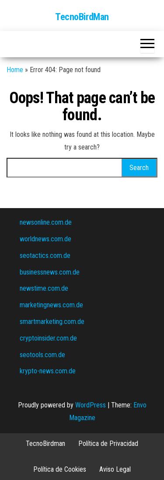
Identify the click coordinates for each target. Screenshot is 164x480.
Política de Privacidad (108, 443)
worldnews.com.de (45, 239)
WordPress (90, 405)
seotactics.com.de (45, 255)
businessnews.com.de (50, 272)
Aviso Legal (115, 469)
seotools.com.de (42, 355)
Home (15, 70)
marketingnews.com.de (51, 305)
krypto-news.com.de (48, 371)
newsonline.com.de (46, 222)
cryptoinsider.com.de (48, 338)
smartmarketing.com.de (52, 321)
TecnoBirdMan (82, 16)
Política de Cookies (59, 469)
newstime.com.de (44, 288)
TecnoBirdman (45, 443)
